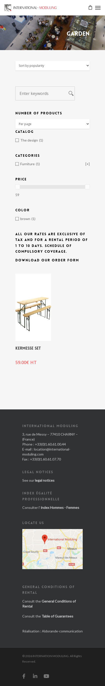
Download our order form (47, 260)
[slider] (17, 186)
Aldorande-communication (62, 631)
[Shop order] (52, 66)
